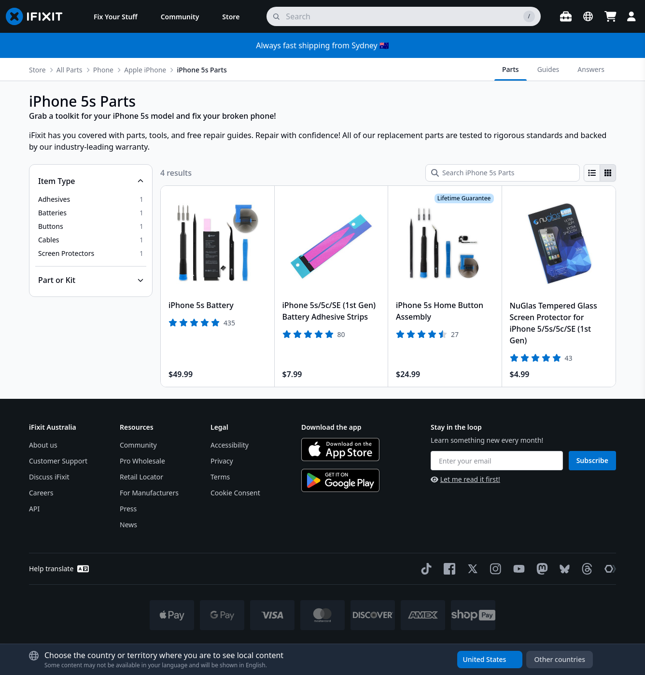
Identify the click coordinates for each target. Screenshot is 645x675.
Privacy (221, 460)
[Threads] (585, 569)
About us (43, 445)
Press (128, 508)
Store (37, 69)
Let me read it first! (465, 479)
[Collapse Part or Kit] (90, 280)
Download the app (331, 427)
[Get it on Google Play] (340, 480)
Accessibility (229, 445)
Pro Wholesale (142, 460)
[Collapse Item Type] (90, 181)
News (128, 524)
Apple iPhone (145, 69)
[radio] (592, 173)
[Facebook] (447, 569)
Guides (548, 69)
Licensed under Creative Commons (347, 646)
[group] (600, 173)
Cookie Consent (235, 492)
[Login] (631, 16)
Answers (590, 69)
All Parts (69, 69)
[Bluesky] (563, 569)
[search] (403, 16)
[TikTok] (424, 569)
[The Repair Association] (608, 569)
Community (138, 445)
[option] (90, 199)
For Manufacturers (149, 492)
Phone (103, 69)
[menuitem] (115, 16)
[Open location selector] (588, 16)
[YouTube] (517, 569)
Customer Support (58, 460)
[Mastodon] (540, 569)
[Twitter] (470, 569)
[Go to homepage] (38, 16)
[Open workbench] (565, 16)
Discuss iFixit (49, 476)
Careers (41, 492)
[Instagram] (494, 569)
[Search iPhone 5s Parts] (502, 173)
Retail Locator (141, 476)
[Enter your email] (497, 460)
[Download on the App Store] (340, 449)
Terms (220, 476)
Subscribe (592, 460)
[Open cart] (610, 16)
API (34, 508)
